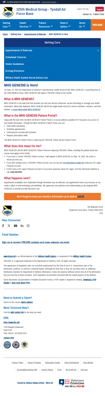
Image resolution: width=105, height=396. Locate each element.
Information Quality (52, 362)
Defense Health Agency (47, 256)
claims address (27, 302)
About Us (82, 24)
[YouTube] (15, 226)
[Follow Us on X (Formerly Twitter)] (8, 226)
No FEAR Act (71, 369)
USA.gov (84, 369)
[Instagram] (28, 226)
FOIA (59, 369)
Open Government (71, 362)
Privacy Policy (17, 362)
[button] (50, 2)
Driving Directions (14, 70)
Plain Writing (88, 362)
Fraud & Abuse (47, 369)
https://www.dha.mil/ (12, 322)
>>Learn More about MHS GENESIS (25, 109)
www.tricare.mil (9, 256)
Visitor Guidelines (14, 64)
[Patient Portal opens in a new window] (98, 14)
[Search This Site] (85, 9)
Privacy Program (34, 362)
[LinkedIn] (22, 226)
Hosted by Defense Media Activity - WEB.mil (35, 383)
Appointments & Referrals (18, 50)
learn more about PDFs (21, 283)
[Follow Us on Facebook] (3, 226)
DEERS (80, 196)
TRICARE (98, 25)
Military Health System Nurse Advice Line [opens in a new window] (26, 77)
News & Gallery (65, 24)
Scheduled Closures (15, 57)
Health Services (26, 24)
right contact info (17, 312)
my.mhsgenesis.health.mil (73, 162)
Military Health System (82, 256)
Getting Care (7, 24)
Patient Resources (46, 24)
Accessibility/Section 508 (27, 369)
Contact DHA (9, 338)
